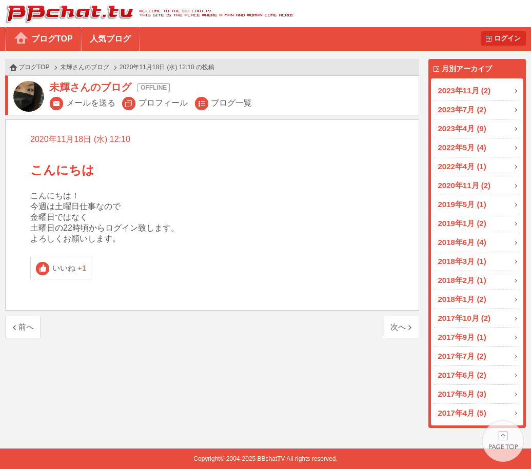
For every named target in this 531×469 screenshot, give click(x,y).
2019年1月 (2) (462, 223)
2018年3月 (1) (462, 261)
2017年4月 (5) (462, 413)
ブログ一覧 (231, 102)
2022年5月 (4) (462, 147)
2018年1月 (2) (462, 299)
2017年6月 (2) (462, 375)
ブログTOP (52, 38)
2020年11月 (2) (464, 185)
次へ (398, 326)
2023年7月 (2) (462, 109)
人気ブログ (110, 38)
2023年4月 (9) (462, 128)
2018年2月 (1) (462, 280)
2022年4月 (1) (462, 166)
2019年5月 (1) (462, 204)
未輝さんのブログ (84, 67)
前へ (26, 326)
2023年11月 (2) (464, 90)
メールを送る (90, 102)
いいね (69, 267)
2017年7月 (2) (462, 356)
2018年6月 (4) (462, 242)
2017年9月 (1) (462, 337)
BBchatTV (146, 13)
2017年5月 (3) (462, 394)
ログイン (507, 38)
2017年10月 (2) (464, 318)
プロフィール (163, 102)
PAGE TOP (503, 441)
